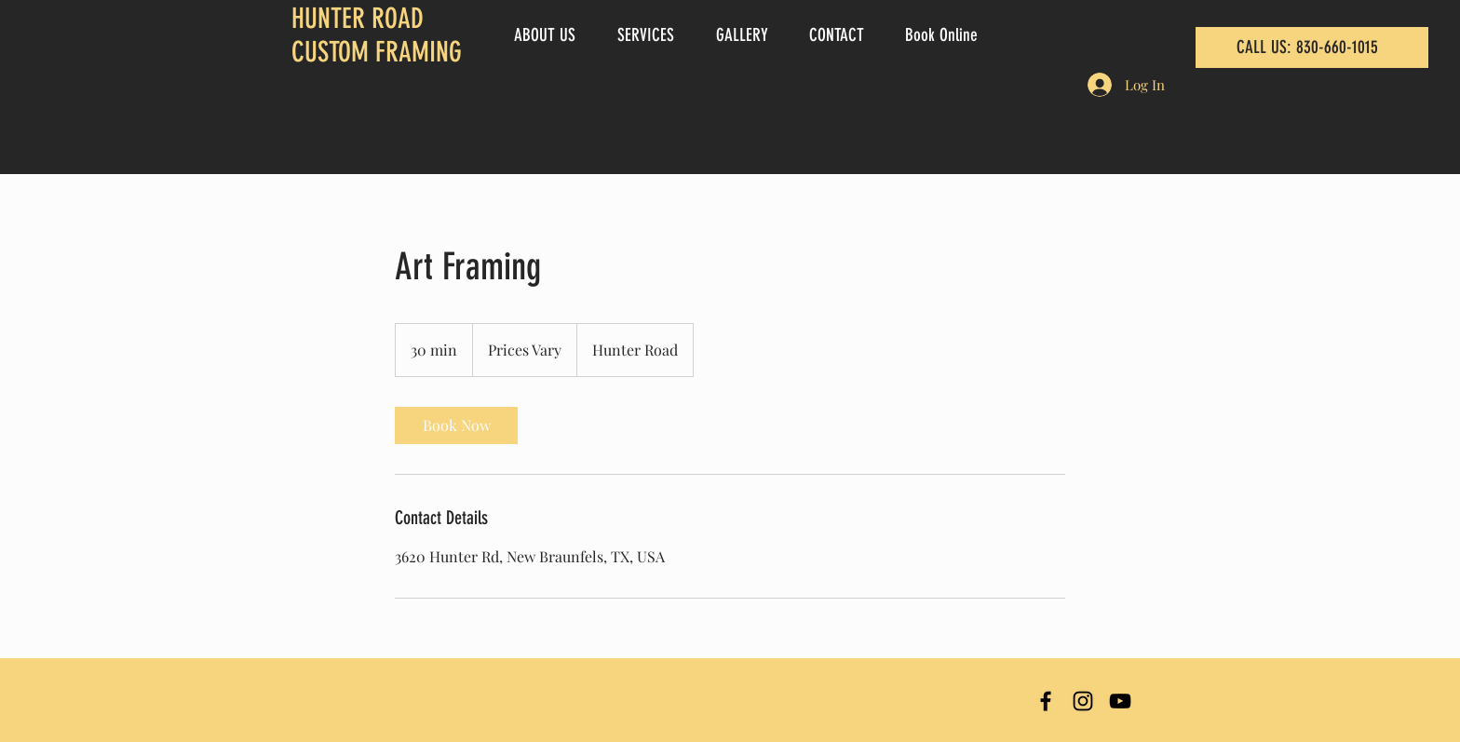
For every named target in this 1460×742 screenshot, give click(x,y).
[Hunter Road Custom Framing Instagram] (1083, 701)
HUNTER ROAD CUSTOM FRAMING (376, 35)
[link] (456, 425)
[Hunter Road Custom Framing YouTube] (1120, 701)
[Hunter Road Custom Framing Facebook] (1046, 701)
